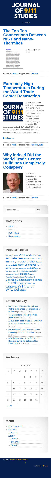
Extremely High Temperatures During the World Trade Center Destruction (23, 89)
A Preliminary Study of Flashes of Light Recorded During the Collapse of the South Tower (23, 341)
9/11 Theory (38, 255)
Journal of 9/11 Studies (18, 460)
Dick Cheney (28, 261)
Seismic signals (33, 279)
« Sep (9, 406)
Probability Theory (11, 277)
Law (32, 267)
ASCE (26, 259)
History (21, 268)
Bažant (30, 259)
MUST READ (13, 233)
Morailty (31, 271)
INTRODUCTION (15, 426)
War (34, 283)
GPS (8, 267)
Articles (15, 74)
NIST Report (9, 274)
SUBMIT (14, 445)
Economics (9, 265)
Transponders (28, 283)
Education (18, 264)
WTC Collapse (16, 289)
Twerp (45, 466)
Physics (31, 274)
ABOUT (11, 436)
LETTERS (12, 429)
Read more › (8, 138)
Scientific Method (15, 279)
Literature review (11, 271)
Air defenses (15, 258)
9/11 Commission (14, 255)
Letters (11, 230)
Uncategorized (14, 236)
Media (18, 271)
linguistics (38, 268)
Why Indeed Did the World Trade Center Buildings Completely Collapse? (24, 161)
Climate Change (38, 259)
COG (7, 262)
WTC (41, 145)
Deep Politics (17, 262)
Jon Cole (27, 268)
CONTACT (15, 442)
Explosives (30, 264)
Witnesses (11, 286)
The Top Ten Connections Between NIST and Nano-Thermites (24, 37)
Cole (10, 262)
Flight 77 (39, 265)
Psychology (21, 277)
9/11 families (27, 255)
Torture (21, 283)
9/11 (7, 255)
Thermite (34, 74)
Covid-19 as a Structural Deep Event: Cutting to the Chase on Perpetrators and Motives (24, 309)
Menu (25, 23)
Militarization (24, 271)
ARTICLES (12, 433)
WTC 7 (30, 286)
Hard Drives (15, 268)
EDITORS (15, 439)
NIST (35, 271)
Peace (16, 274)
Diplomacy (39, 262)
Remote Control (30, 277)
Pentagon (23, 273)
